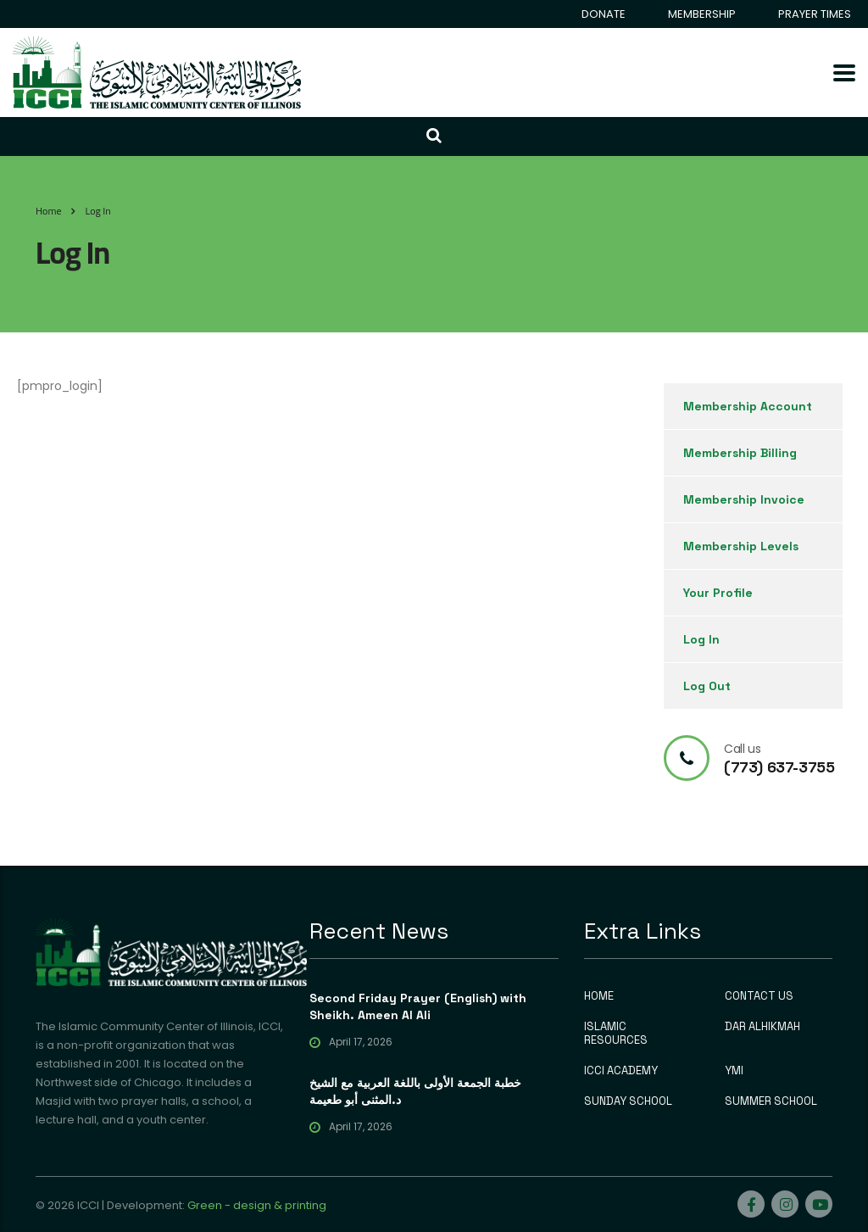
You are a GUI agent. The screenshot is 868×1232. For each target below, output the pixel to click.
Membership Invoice (743, 499)
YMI (734, 1071)
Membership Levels (740, 546)
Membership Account (747, 406)
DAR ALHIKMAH (762, 1027)
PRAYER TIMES (814, 14)
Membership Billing (740, 452)
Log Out (707, 686)
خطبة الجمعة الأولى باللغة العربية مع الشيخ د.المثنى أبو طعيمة (415, 1091)
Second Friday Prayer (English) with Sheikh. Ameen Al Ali (417, 1006)
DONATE (603, 14)
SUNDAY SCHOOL (628, 1101)
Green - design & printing (256, 1205)
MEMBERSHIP (702, 14)
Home (48, 210)
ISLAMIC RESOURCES (616, 1033)
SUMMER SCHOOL (771, 1101)
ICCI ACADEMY (621, 1071)
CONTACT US (759, 996)
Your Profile (718, 592)
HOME (599, 996)
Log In (701, 639)
